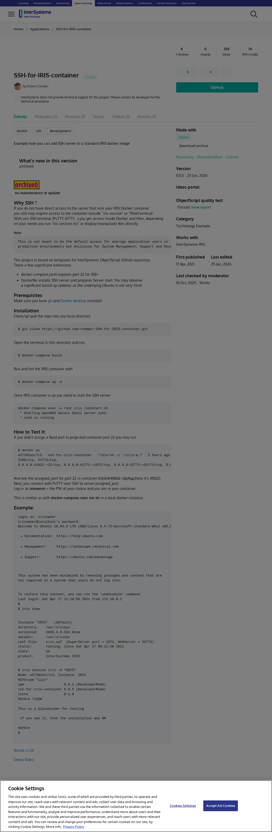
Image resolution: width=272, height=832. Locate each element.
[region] (136, 806)
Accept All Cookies (220, 806)
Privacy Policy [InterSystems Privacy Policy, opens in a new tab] (73, 827)
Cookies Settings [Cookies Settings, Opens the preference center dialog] (183, 806)
